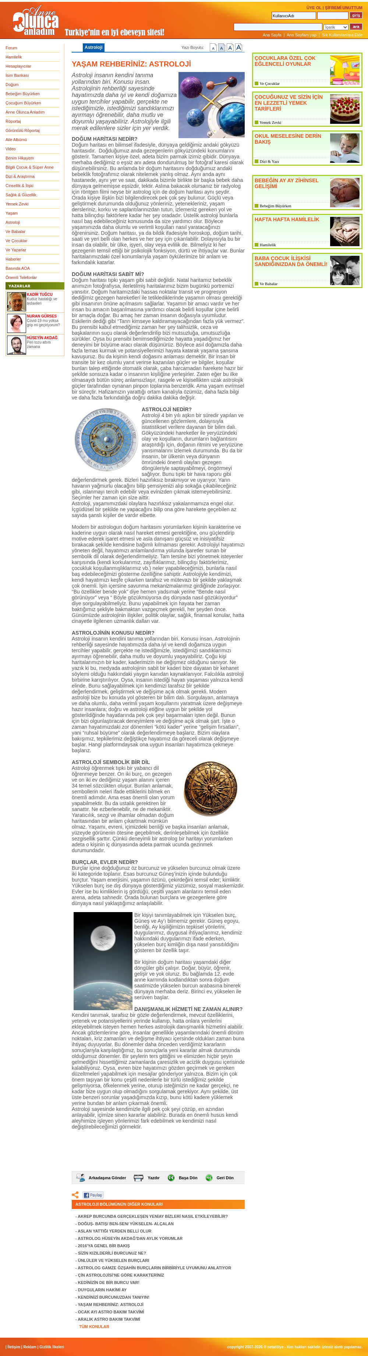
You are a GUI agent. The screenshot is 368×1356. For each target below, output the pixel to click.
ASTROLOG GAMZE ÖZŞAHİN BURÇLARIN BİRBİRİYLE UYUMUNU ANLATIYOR (154, 1268)
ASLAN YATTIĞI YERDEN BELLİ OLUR (114, 1231)
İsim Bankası (17, 75)
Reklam (29, 1347)
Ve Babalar (15, 231)
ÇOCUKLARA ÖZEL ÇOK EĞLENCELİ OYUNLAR (285, 61)
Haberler (13, 259)
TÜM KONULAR (94, 1326)
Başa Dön (188, 1178)
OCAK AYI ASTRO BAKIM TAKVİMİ (111, 1312)
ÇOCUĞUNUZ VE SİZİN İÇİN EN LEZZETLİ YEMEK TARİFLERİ (289, 103)
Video (11, 149)
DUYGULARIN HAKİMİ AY (102, 1290)
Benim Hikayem (20, 158)
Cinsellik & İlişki (19, 185)
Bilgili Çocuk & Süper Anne (30, 167)
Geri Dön (225, 1178)
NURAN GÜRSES (42, 316)
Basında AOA (18, 268)
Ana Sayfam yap (301, 35)
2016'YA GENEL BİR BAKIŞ (104, 1246)
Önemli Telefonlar (21, 277)
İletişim (14, 1347)
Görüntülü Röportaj (23, 130)
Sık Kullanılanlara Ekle (342, 35)
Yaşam (12, 213)
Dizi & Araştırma (20, 176)
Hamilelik (14, 57)
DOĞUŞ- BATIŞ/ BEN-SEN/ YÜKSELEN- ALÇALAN (126, 1224)
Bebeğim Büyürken (23, 94)
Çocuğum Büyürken (23, 103)
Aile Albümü (16, 139)
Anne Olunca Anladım (25, 112)
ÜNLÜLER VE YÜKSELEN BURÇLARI (113, 1260)
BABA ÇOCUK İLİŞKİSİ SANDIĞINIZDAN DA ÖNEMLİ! (291, 261)
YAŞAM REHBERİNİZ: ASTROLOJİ (111, 1304)
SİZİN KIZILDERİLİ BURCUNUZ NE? (112, 1253)
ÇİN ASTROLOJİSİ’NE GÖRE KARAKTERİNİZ (121, 1275)
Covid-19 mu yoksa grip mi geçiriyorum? (43, 323)
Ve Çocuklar (16, 240)
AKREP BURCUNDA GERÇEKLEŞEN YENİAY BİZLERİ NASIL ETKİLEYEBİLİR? (153, 1216)
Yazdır (153, 1178)
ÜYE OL (314, 8)
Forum (11, 48)
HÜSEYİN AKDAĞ (42, 338)
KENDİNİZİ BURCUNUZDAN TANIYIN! (113, 1297)
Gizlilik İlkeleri (51, 1347)
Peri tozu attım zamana (38, 344)
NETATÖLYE (276, 1347)
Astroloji (13, 222)
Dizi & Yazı (269, 161)
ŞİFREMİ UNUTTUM (343, 8)
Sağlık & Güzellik (21, 195)
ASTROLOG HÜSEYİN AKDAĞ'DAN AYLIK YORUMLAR (130, 1238)
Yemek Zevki (17, 204)
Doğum (12, 84)
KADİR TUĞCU (40, 295)
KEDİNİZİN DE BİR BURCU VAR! (108, 1282)
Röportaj (13, 121)
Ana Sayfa (272, 35)
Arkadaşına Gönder (107, 1178)
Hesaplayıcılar (18, 66)
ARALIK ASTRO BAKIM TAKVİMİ (109, 1319)
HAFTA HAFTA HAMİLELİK (287, 219)
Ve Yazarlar (16, 250)
